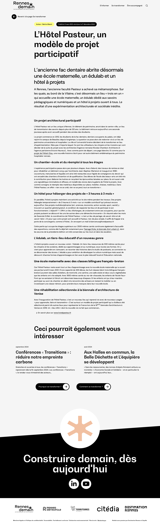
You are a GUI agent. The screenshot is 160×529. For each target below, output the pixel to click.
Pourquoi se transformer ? (50, 386)
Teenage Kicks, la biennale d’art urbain (100, 229)
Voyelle (144, 520)
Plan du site (93, 520)
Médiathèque (102, 520)
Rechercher (147, 5)
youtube (86, 484)
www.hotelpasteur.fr (62, 313)
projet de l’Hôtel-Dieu (43, 153)
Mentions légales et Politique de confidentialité (28, 520)
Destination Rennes (134, 520)
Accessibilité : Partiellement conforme (56, 520)
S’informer (104, 5)
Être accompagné (134, 5)
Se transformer (118, 5)
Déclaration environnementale (78, 520)
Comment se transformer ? (91, 386)
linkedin (74, 484)
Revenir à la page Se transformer (32, 16)
